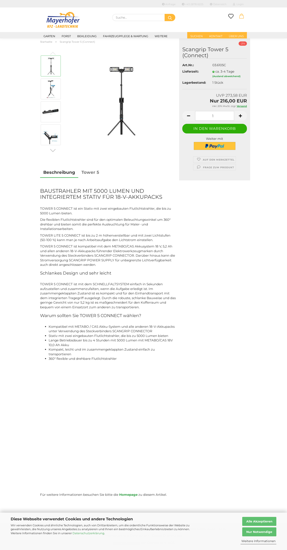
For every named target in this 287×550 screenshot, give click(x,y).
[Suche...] (170, 17)
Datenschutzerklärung (88, 533)
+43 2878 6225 (192, 4)
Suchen (196, 36)
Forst (66, 36)
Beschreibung (59, 172)
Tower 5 (90, 172)
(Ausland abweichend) (226, 76)
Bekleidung (87, 36)
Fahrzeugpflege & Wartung (125, 36)
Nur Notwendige (259, 532)
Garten (49, 36)
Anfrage (168, 4)
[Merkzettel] (231, 16)
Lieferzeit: (190, 71)
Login (238, 4)
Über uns (236, 36)
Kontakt (215, 36)
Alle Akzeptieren (259, 521)
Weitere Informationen (258, 541)
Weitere (161, 36)
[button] (241, 16)
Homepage (128, 495)
